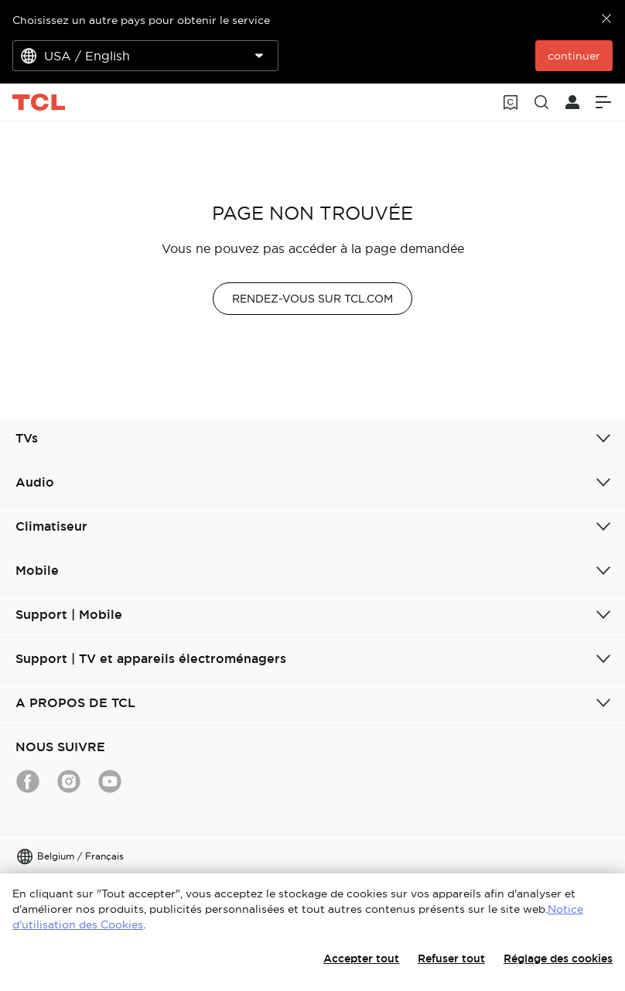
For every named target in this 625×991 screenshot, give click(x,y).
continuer (574, 56)
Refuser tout (451, 958)
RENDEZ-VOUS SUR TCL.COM (312, 299)
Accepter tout (361, 958)
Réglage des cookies (558, 958)
